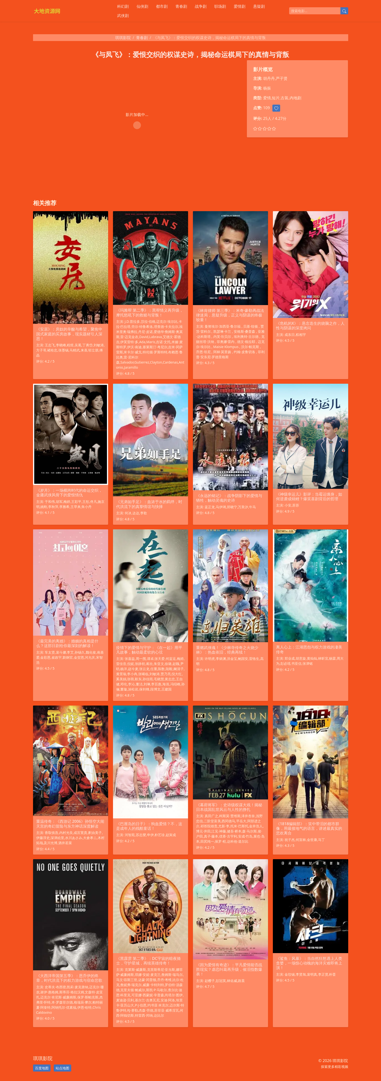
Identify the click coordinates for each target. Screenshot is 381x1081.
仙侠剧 (142, 6)
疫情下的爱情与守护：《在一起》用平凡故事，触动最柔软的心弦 (149, 650)
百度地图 (42, 1068)
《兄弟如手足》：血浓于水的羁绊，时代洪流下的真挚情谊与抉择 (149, 504)
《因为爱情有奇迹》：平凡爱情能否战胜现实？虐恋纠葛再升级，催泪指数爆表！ (229, 969)
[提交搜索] (344, 10)
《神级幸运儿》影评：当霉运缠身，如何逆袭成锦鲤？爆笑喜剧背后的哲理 (309, 496)
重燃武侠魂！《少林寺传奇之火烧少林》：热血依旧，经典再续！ (227, 650)
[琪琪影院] (70, 11)
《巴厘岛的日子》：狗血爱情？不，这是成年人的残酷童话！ (149, 826)
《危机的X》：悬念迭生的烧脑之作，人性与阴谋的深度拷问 (310, 326)
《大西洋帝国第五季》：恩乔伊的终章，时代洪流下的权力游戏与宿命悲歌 (69, 978)
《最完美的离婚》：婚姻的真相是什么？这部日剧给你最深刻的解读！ (67, 643)
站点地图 (62, 1068)
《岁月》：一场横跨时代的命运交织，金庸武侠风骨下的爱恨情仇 (69, 493)
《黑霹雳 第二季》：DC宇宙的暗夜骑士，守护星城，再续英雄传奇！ (148, 961)
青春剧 (181, 6)
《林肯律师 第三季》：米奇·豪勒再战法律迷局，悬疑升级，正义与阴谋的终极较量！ (230, 315)
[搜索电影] (314, 10)
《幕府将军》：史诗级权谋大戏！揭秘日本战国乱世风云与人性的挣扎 (229, 807)
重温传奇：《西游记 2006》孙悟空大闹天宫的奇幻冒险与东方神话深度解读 (70, 824)
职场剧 (220, 6)
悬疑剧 (259, 6)
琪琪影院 (123, 37)
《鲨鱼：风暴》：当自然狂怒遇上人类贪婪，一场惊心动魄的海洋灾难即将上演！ (309, 963)
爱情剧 (239, 6)
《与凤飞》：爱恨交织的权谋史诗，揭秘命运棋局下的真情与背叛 (190, 54)
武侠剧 (123, 15)
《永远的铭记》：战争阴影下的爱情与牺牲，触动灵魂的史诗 (229, 498)
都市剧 (162, 6)
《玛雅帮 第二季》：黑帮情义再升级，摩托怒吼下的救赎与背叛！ (149, 312)
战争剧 (201, 6)
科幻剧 (123, 6)
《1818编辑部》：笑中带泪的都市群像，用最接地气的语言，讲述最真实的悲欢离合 (309, 828)
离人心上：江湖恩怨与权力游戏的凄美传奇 (309, 649)
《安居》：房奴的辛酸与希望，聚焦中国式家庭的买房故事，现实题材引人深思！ (69, 333)
